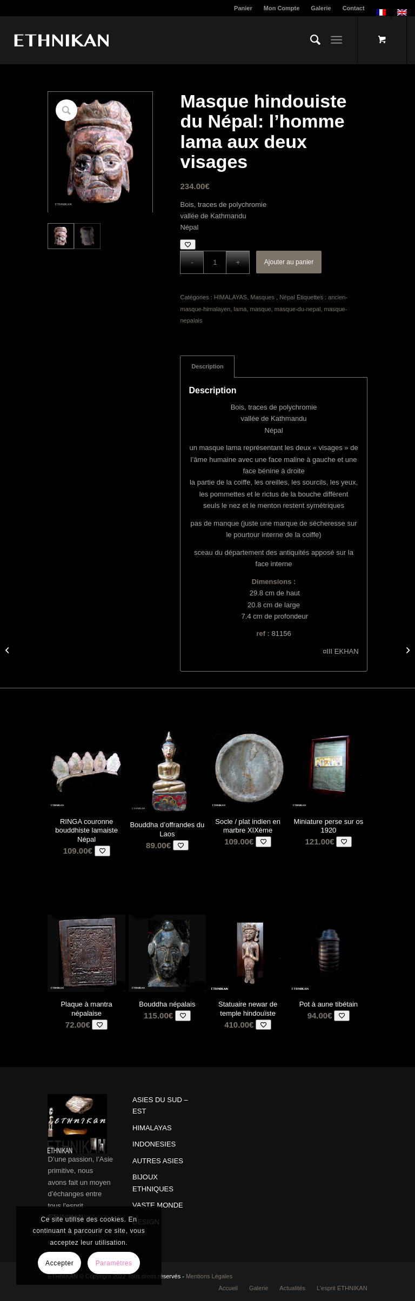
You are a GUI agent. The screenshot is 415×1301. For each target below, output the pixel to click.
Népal (287, 297)
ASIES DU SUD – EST (160, 1105)
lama (240, 309)
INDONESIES (154, 1144)
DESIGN (145, 1222)
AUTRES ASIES (157, 1161)
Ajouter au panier (288, 262)
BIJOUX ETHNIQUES (152, 1182)
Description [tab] (207, 366)
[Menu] (336, 40)
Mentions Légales (209, 1276)
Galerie (321, 8)
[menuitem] (243, 8)
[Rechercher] (309, 40)
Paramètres (114, 1263)
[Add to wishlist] (188, 244)
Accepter (59, 1263)
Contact (354, 8)
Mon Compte (282, 8)
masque (260, 309)
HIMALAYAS (230, 297)
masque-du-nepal (298, 309)
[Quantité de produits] (214, 262)
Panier (243, 8)
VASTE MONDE (157, 1205)
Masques (263, 297)
